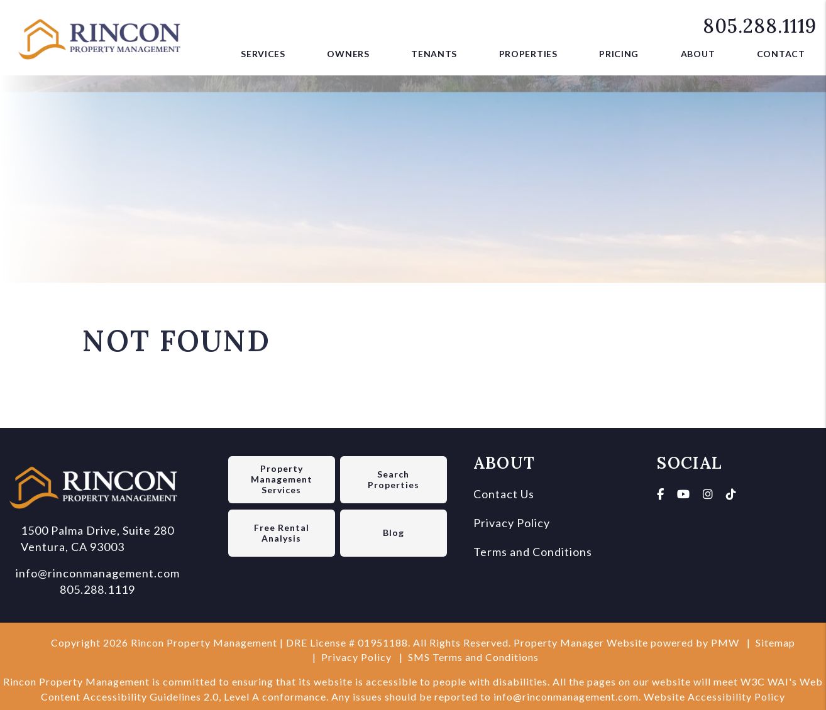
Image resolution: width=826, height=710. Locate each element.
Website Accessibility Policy (714, 696)
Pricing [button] (619, 53)
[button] (660, 494)
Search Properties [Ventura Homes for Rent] (393, 479)
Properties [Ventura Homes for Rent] (528, 53)
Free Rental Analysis (281, 532)
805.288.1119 (760, 26)
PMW (725, 642)
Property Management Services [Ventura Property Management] (281, 479)
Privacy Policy (511, 523)
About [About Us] (698, 53)
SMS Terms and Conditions (473, 657)
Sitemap (775, 642)
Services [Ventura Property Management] (263, 53)
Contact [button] (781, 53)
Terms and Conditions (532, 552)
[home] (103, 35)
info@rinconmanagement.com (98, 573)
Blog (393, 532)
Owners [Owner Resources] (348, 53)
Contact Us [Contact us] (503, 494)
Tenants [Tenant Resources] (434, 53)
